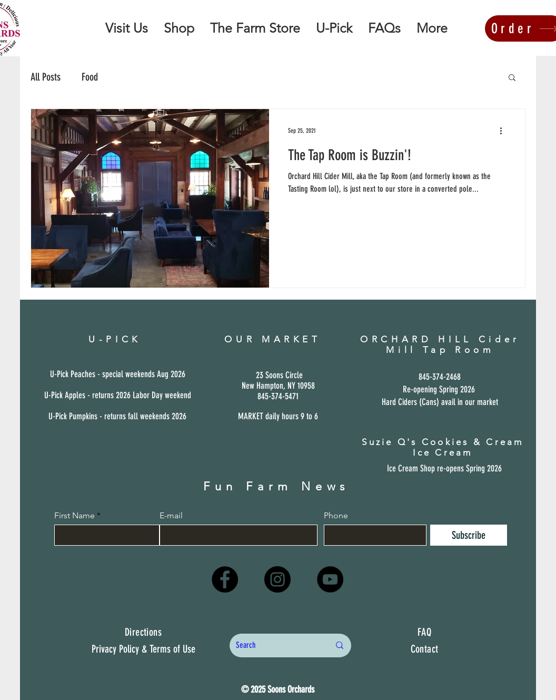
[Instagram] (277, 579)
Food (90, 77)
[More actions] (504, 130)
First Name (74, 515)
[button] (512, 78)
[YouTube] (330, 579)
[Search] (275, 645)
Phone (336, 515)
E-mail (171, 515)
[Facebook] (225, 579)
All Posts (46, 77)
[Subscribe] (468, 535)
